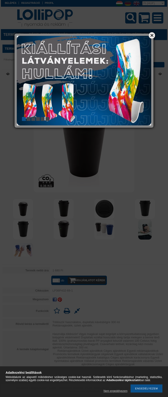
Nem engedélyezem (115, 391)
